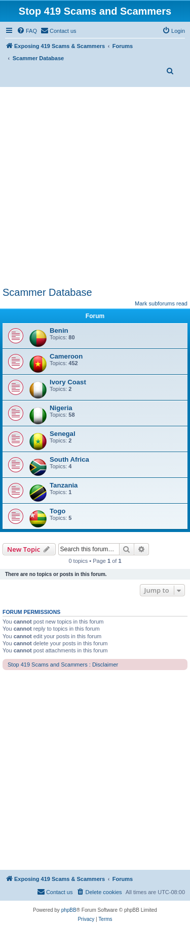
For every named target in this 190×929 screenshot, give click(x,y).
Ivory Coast (68, 382)
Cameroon (66, 356)
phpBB (69, 910)
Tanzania (64, 485)
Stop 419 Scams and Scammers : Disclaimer (63, 664)
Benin (59, 330)
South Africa (69, 459)
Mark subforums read (161, 303)
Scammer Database (47, 292)
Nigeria (61, 408)
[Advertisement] (95, 187)
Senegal (62, 433)
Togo (57, 511)
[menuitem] (27, 31)
